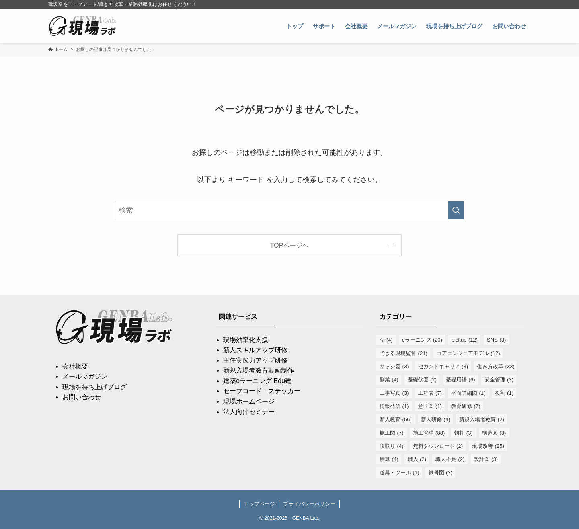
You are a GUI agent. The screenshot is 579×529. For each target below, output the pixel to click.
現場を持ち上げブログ (94, 386)
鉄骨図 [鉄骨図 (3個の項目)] (441, 473)
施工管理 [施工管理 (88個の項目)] (429, 433)
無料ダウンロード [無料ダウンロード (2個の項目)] (438, 446)
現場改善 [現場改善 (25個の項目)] (488, 446)
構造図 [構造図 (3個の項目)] (494, 433)
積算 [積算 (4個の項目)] (389, 459)
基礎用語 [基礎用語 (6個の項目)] (460, 380)
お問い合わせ (81, 397)
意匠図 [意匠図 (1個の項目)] (430, 406)
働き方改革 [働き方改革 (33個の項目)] (496, 366)
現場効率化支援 (245, 339)
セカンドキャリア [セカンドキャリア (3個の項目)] (443, 366)
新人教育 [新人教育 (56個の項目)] (396, 419)
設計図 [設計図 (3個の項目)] (486, 459)
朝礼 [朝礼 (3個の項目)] (463, 433)
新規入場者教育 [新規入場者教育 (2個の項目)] (481, 419)
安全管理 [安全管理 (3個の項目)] (499, 380)
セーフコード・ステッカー (261, 391)
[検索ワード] (289, 210)
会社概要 (75, 366)
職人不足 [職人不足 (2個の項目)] (450, 459)
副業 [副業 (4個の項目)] (389, 380)
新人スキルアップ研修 (255, 350)
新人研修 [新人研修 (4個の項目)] (435, 419)
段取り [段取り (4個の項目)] (392, 446)
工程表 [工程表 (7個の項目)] (430, 393)
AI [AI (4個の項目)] (386, 340)
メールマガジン (84, 376)
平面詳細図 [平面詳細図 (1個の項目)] (468, 393)
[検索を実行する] (456, 210)
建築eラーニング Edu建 (257, 380)
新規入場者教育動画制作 (258, 370)
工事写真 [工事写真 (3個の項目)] (394, 393)
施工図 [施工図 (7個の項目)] (392, 433)
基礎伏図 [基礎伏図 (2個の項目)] (422, 380)
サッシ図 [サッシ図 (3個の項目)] (394, 366)
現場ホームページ (249, 401)
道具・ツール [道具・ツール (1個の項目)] (399, 473)
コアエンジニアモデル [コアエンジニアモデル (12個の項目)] (468, 353)
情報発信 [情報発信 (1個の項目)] (394, 406)
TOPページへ (289, 245)
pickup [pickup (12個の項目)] (465, 340)
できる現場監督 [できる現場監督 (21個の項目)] (403, 353)
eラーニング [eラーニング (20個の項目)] (422, 340)
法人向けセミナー (249, 411)
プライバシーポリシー (309, 504)
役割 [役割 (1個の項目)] (504, 393)
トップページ (259, 504)
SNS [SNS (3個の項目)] (496, 340)
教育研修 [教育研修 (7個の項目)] (465, 406)
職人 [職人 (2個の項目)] (417, 459)
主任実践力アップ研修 (255, 360)
